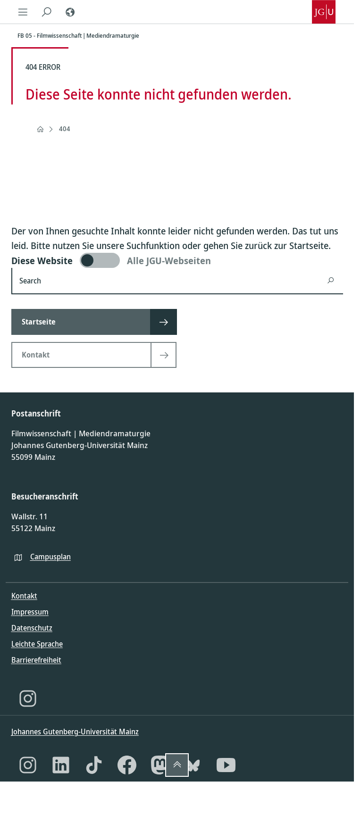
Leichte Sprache (37, 644)
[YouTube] (226, 765)
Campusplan (50, 556)
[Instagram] (27, 698)
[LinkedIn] (60, 765)
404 (64, 128)
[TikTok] (93, 765)
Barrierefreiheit (36, 660)
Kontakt (24, 596)
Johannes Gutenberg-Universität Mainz (75, 731)
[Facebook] (127, 765)
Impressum (30, 612)
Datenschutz (31, 628)
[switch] (177, 260)
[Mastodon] (160, 765)
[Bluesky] (193, 765)
